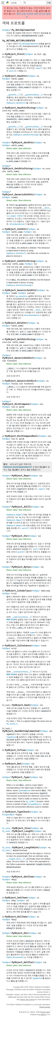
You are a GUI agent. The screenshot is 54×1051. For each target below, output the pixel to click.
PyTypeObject (8, 815)
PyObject (6, 30)
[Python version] (15, 3)
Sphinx (43, 1015)
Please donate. (44, 1007)
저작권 (17, 987)
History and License (27, 1000)
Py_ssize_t (7, 828)
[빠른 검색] (36, 3)
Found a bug (44, 1012)
